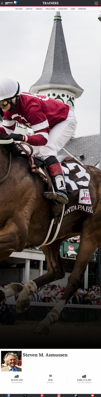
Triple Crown (50, 9)
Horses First (63, 9)
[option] (50, 180)
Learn (73, 9)
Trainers (50, 3)
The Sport (19, 9)
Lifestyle (29, 9)
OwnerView (82, 9)
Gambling (39, 9)
